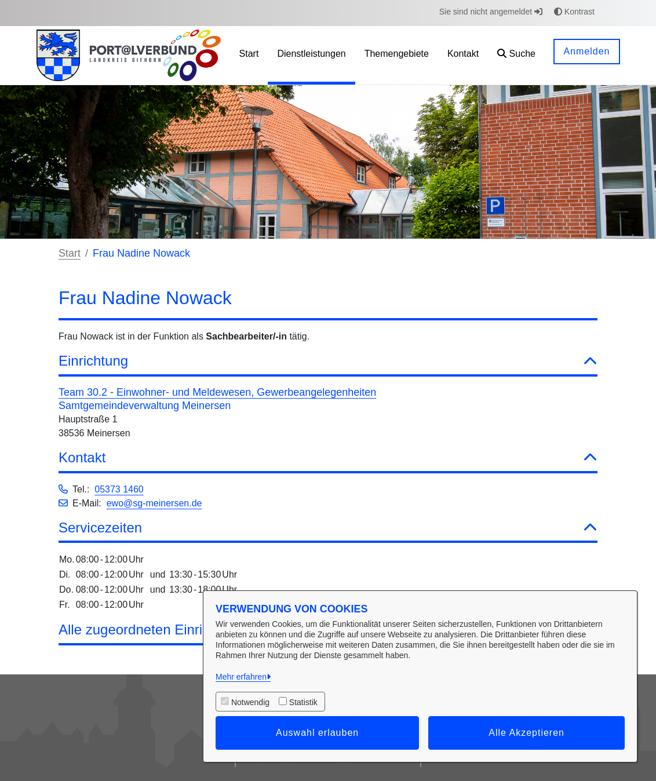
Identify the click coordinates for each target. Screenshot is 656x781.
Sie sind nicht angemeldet (490, 11)
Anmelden (586, 51)
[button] (516, 55)
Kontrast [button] (574, 11)
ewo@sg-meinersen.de (154, 503)
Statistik (303, 702)
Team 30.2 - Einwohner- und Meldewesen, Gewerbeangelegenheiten (217, 392)
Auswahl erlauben (317, 733)
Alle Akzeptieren (526, 733)
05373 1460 (119, 489)
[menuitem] (249, 55)
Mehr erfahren (241, 676)
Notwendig (250, 702)
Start (70, 253)
